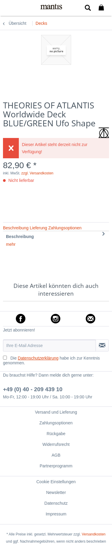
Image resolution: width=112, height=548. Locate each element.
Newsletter (56, 492)
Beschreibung (20, 236)
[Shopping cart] (102, 8)
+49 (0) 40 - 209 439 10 (32, 389)
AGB (56, 455)
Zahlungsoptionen (56, 422)
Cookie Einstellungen (56, 481)
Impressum (56, 514)
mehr (11, 244)
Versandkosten (93, 534)
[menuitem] (8, 7)
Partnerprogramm (56, 465)
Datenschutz (56, 503)
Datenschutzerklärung (38, 358)
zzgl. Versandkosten (37, 173)
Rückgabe (56, 433)
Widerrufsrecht (56, 444)
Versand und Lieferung (56, 412)
